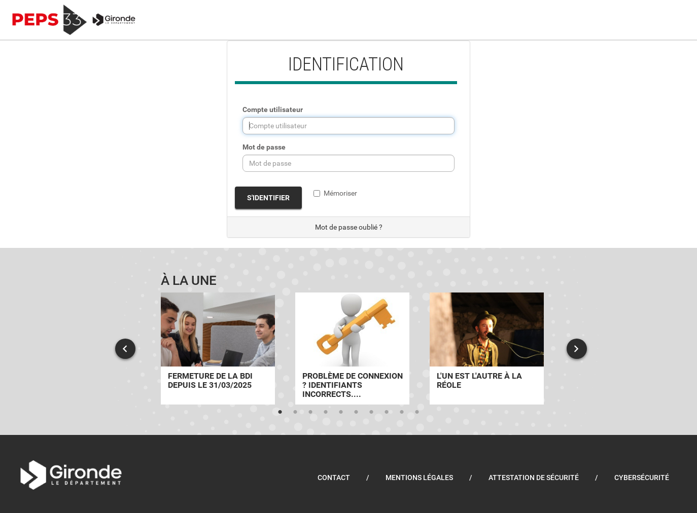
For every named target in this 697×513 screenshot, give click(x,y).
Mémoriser (335, 193)
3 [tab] (310, 412)
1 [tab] (280, 412)
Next (577, 349)
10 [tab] (417, 412)
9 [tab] (402, 412)
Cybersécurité (641, 477)
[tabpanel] (218, 348)
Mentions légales (419, 477)
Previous (125, 349)
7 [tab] (371, 412)
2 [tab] (295, 412)
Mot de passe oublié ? (348, 227)
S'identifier (268, 198)
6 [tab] (356, 412)
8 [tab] (386, 412)
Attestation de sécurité (534, 477)
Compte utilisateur (272, 109)
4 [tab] (326, 412)
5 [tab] (341, 412)
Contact (334, 477)
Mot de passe (264, 147)
